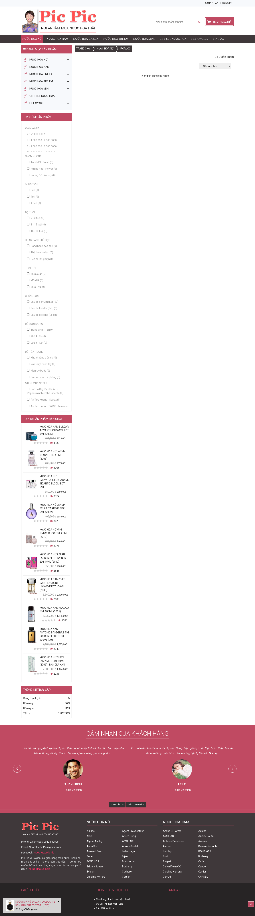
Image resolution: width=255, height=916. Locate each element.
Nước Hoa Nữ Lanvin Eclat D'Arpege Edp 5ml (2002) (52, 508)
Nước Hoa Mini (144, 38)
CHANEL (203, 876)
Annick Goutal (130, 846)
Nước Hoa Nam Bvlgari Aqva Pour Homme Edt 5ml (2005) (54, 430)
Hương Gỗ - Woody (41, 175)
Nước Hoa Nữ (32, 38)
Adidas (91, 831)
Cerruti (167, 876)
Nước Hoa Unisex (85, 38)
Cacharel (127, 871)
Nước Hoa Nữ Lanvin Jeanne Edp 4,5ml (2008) (52, 455)
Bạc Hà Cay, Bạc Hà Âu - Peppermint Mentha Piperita (45, 391)
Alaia (89, 836)
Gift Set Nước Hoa (172, 38)
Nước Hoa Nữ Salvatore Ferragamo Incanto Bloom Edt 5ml (55, 482)
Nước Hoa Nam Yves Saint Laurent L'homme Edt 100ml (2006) (52, 585)
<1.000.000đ (38, 134)
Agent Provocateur (133, 831)
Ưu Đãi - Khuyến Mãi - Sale (109, 903)
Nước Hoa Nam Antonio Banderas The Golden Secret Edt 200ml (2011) (55, 634)
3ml (33, 190)
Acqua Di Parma (172, 831)
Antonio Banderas (173, 841)
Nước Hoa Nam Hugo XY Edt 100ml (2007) (55, 609)
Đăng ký (227, 3)
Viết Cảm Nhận (136, 804)
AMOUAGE (128, 841)
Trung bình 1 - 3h (40, 329)
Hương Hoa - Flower (42, 168)
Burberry (127, 866)
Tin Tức (218, 38)
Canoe (202, 866)
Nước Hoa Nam (57, 38)
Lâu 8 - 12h (37, 342)
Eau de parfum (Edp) (42, 301)
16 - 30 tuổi (37, 231)
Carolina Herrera (96, 876)
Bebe (90, 856)
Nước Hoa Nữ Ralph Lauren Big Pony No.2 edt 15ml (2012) (53, 558)
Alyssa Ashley (95, 841)
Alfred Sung (129, 836)
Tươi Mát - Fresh (40, 162)
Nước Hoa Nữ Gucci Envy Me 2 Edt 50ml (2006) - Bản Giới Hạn (52, 661)
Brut (165, 856)
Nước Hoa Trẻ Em (115, 38)
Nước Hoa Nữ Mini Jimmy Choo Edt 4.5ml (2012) (54, 533)
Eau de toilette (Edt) (42, 308)
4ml (33, 196)
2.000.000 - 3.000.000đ (44, 146)
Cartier (126, 876)
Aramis (202, 841)
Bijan (125, 856)
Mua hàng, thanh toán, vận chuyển (113, 899)
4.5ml (34, 203)
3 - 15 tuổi (36, 224)
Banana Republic (208, 846)
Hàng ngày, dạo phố (42, 245)
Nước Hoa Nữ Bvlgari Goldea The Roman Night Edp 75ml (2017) (35, 903)
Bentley (167, 851)
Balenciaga (128, 851)
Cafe (201, 861)
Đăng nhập (211, 3)
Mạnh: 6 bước (38, 370)
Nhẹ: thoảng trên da (42, 357)
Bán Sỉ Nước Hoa (105, 908)
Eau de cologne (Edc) (42, 314)
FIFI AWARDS (199, 38)
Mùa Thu (36, 286)
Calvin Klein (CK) (172, 866)
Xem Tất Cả (117, 804)
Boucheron (128, 861)
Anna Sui (92, 846)
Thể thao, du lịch (40, 252)
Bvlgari (90, 871)
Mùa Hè (35, 280)
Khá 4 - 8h (36, 336)
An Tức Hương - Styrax (43, 399)
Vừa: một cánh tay (41, 364)
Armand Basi (94, 851)
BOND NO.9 (93, 861)
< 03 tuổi (35, 218)
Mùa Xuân (36, 273)
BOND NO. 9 (204, 851)
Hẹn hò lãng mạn (40, 259)
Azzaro (167, 846)
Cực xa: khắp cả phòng (43, 377)
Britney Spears (95, 866)
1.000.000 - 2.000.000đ (44, 140)
